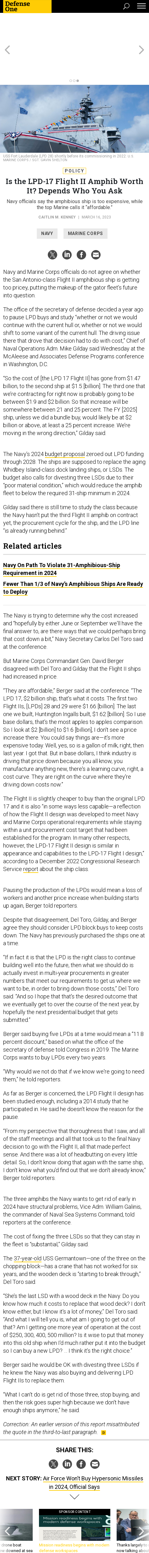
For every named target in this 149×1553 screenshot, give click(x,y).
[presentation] (7, 1506)
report (30, 841)
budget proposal (65, 426)
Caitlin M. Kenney (57, 189)
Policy (74, 142)
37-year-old (27, 1230)
